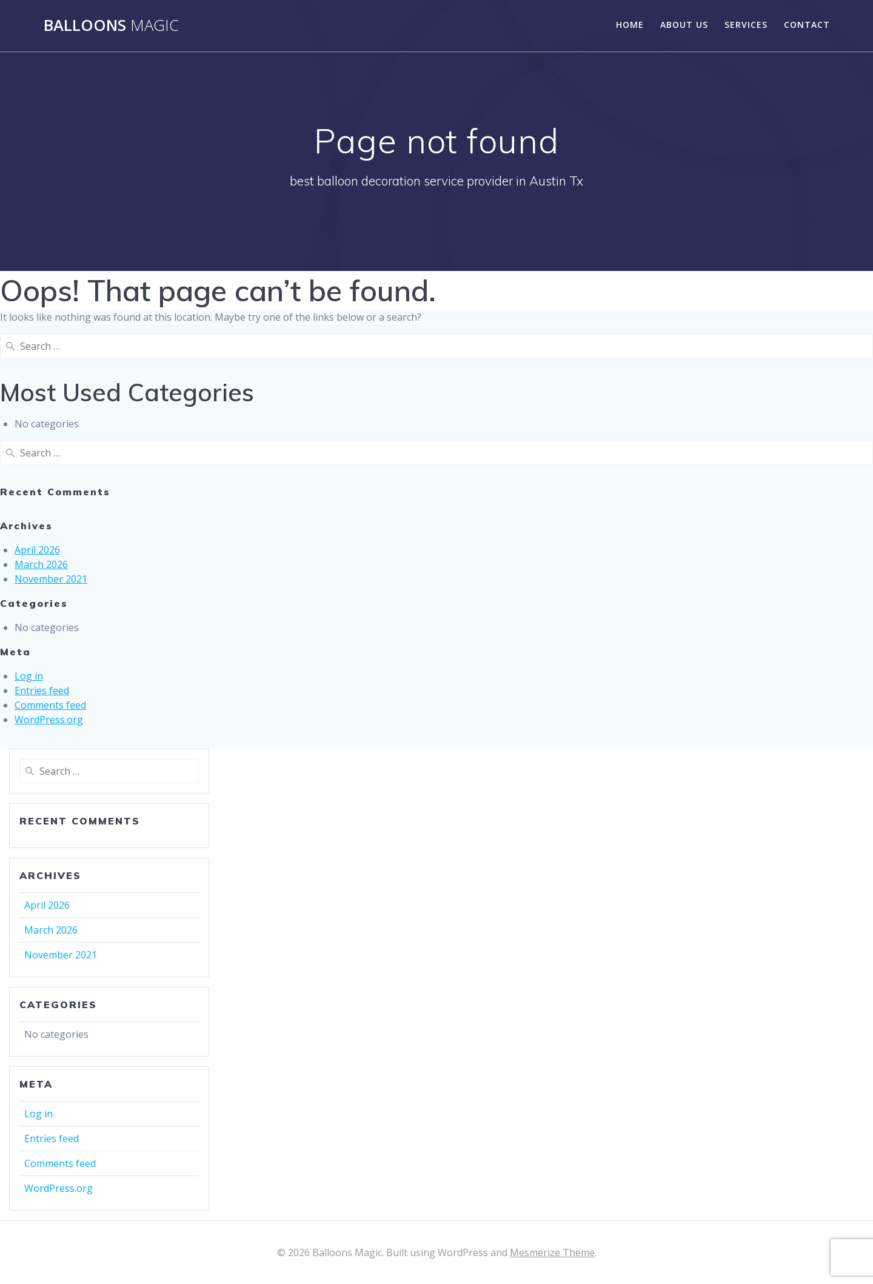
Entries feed (42, 690)
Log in (29, 676)
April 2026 (37, 550)
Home (630, 24)
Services (746, 24)
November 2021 (51, 579)
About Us (684, 24)
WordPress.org (49, 719)
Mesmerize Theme (552, 1252)
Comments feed (50, 705)
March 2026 (41, 564)
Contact (807, 24)
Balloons (111, 25)
